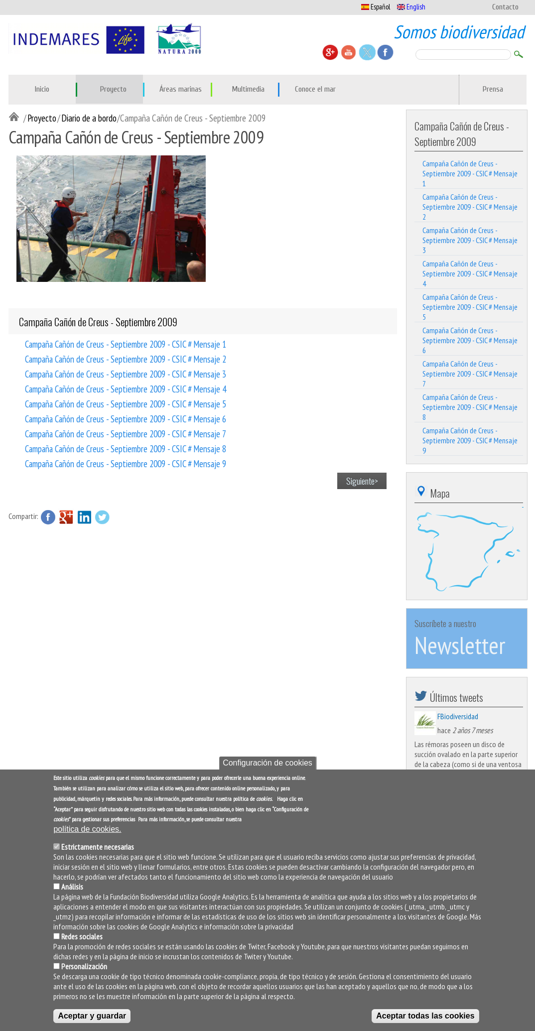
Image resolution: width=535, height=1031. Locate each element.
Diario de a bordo (89, 118)
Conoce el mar (315, 89)
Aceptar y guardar (92, 1021)
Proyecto (113, 89)
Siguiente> (362, 480)
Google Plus (66, 517)
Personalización (84, 972)
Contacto (505, 6)
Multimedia (248, 89)
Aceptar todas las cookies (425, 1021)
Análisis (72, 892)
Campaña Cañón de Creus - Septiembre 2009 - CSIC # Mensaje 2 (125, 358)
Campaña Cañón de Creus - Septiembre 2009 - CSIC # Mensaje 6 (125, 418)
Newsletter (459, 645)
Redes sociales (82, 942)
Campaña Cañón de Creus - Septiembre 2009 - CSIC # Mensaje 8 (125, 448)
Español (375, 6)
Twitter (102, 517)
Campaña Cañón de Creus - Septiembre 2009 (98, 321)
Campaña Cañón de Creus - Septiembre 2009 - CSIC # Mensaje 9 (125, 463)
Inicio (42, 89)
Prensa (493, 89)
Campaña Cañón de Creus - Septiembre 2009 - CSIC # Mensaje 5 (125, 403)
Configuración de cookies (267, 768)
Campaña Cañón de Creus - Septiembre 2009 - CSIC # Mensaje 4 (125, 388)
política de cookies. (87, 834)
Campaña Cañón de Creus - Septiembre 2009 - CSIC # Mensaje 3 (125, 373)
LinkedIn (84, 517)
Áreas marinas (180, 89)
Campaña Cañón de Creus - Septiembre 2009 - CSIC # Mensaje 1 (125, 343)
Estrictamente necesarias (97, 852)
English (411, 6)
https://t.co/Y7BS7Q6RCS (486, 774)
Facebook (48, 517)
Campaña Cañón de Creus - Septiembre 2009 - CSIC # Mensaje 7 (125, 433)
